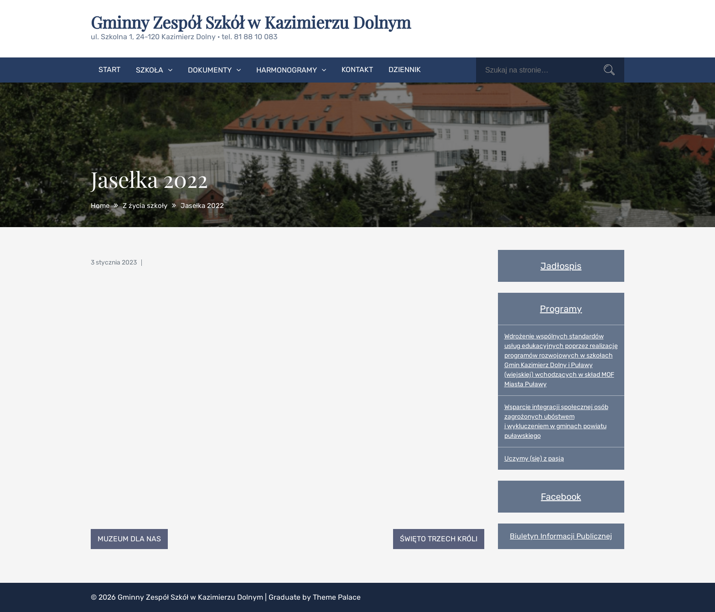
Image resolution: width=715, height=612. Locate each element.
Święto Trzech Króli (438, 538)
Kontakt (357, 69)
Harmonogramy (286, 70)
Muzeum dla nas (129, 538)
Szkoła (149, 70)
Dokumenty (210, 70)
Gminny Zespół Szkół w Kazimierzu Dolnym (251, 22)
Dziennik (405, 69)
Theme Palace (337, 597)
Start (109, 69)
